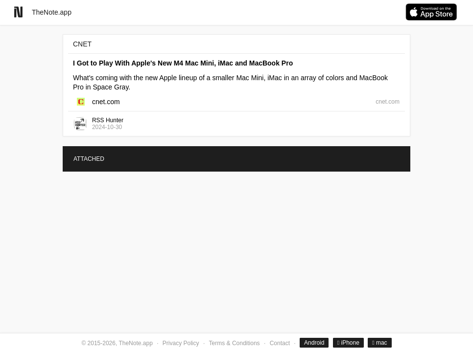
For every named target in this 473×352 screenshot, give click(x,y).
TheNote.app (51, 12)
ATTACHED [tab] (88, 158)
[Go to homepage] (18, 12)
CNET (82, 44)
